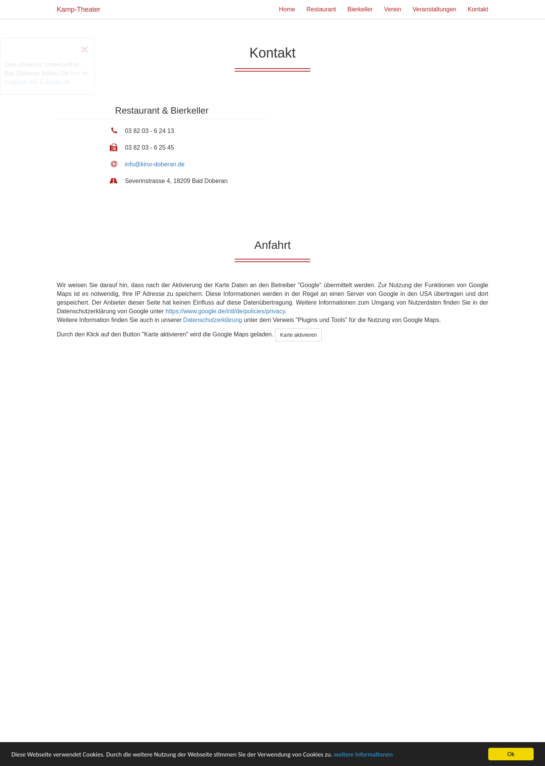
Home (287, 9)
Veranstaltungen (434, 9)
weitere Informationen (363, 755)
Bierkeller (360, 9)
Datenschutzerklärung (212, 320)
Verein (392, 9)
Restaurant (321, 9)
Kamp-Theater (78, 9)
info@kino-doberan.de (155, 164)
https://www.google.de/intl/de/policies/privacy (225, 311)
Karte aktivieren (298, 335)
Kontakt (478, 9)
